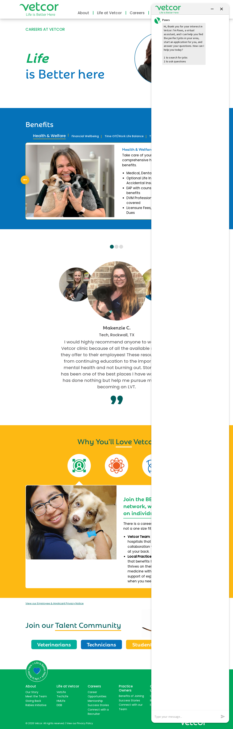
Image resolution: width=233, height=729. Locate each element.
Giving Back (33, 701)
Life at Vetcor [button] (109, 13)
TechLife (62, 696)
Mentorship (95, 701)
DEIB (59, 705)
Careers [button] (137, 13)
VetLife (61, 692)
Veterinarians (54, 644)
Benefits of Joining (131, 696)
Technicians (101, 644)
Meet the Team (36, 696)
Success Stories (98, 705)
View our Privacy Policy (80, 723)
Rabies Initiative (35, 705)
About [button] (83, 13)
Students (143, 644)
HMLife (61, 701)
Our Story (31, 692)
